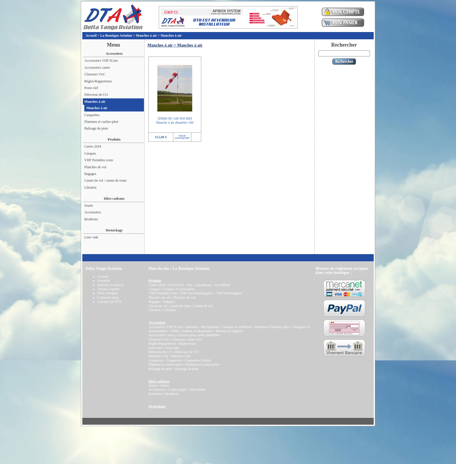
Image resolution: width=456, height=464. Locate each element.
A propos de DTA (109, 302)
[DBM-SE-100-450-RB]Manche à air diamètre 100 (175, 120)
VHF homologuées (228, 293)
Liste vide (91, 237)
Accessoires (92, 212)
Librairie (90, 187)
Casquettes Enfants (198, 360)
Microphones (210, 327)
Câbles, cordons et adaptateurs (191, 331)
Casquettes (91, 115)
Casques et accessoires (179, 289)
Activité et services (110, 285)
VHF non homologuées (196, 293)
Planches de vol (95, 167)
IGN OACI (176, 285)
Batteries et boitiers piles (272, 327)
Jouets (88, 205)
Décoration (197, 389)
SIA (189, 285)
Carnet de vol (203, 306)
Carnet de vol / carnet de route (105, 180)
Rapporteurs (187, 343)
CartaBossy (203, 285)
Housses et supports (229, 331)
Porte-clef (91, 88)
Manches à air (146, 35)
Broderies (91, 219)
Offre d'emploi (107, 293)
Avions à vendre (108, 289)
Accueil (91, 35)
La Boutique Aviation (116, 35)
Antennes (191, 327)
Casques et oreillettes (237, 327)
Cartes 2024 (92, 146)
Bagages (90, 174)
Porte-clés (172, 348)
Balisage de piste (96, 128)
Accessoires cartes (97, 67)
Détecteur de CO (96, 95)
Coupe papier (177, 389)
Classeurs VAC (95, 74)
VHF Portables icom (98, 160)
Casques (90, 153)
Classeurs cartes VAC (187, 339)
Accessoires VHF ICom (100, 61)
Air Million (222, 285)
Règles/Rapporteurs (98, 81)
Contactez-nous (108, 297)
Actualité (103, 281)
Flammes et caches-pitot (101, 122)
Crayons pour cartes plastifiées (198, 335)
